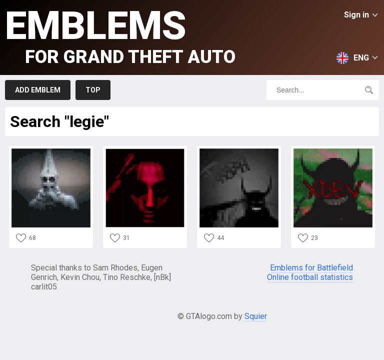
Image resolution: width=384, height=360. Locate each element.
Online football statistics (310, 277)
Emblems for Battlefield (311, 267)
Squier (255, 316)
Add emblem (37, 90)
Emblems (120, 35)
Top (93, 90)
